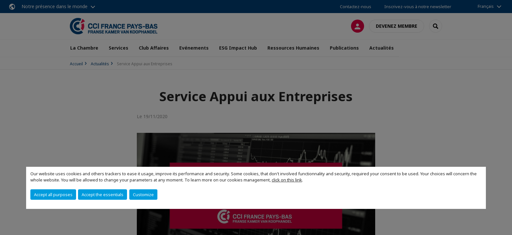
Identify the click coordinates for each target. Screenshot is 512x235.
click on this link (287, 180)
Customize (143, 194)
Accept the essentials (102, 194)
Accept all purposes (53, 194)
